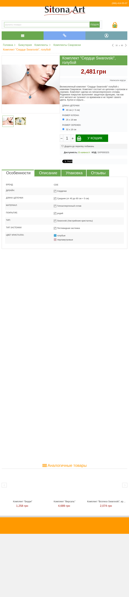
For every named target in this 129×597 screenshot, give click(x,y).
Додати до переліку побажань (77, 146)
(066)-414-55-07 (119, 3)
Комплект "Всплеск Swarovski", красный (106, 501)
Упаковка (74, 173)
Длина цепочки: (71, 105)
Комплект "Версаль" (64, 501)
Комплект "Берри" (22, 501)
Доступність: (71, 152)
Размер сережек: (71, 125)
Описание (48, 173)
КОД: (94, 152)
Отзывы (98, 173)
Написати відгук (118, 80)
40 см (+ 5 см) (71, 110)
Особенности (18, 173)
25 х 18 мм (69, 119)
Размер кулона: (70, 115)
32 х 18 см (69, 129)
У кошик (89, 138)
